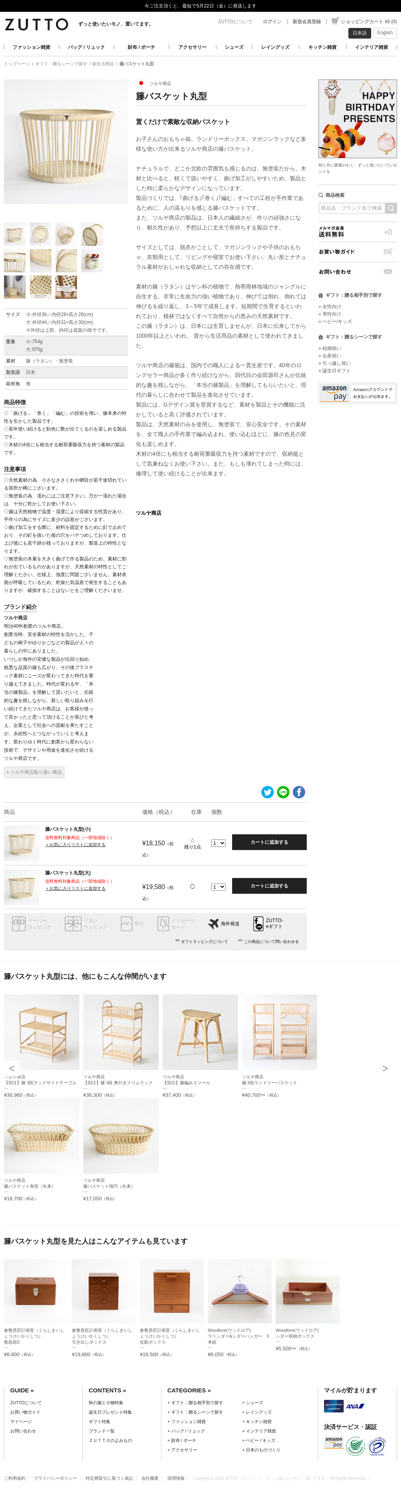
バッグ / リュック (86, 47)
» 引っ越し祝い (335, 363)
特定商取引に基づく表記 (109, 1478)
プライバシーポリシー (55, 1478)
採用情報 (176, 1478)
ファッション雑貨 (31, 47)
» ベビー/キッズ (335, 321)
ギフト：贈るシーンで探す (61, 63)
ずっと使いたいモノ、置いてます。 (116, 24)
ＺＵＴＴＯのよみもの (110, 1440)
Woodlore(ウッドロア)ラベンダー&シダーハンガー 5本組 (238, 1336)
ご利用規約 (15, 1478)
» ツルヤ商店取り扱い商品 (34, 772)
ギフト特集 (99, 1421)
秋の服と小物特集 (106, 1402)
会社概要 (150, 1478)
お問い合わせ (358, 272)
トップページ (17, 63)
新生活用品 (103, 63)
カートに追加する (269, 842)
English (385, 32)
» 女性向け (330, 306)
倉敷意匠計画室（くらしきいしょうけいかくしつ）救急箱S (34, 1336)
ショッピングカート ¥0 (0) (369, 21)
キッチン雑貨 (322, 47)
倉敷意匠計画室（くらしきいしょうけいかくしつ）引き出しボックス (102, 1336)
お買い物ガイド (358, 252)
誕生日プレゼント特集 (110, 1412)
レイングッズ (275, 47)
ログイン (272, 21)
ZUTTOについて (235, 21)
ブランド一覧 (102, 1431)
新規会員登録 (307, 21)
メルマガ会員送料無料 (358, 232)
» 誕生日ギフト (335, 370)
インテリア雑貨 (371, 47)
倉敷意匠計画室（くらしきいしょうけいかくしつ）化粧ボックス (170, 1336)
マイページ (21, 1421)
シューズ (234, 47)
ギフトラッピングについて (204, 941)
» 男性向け (330, 314)
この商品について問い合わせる (271, 941)
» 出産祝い (330, 356)
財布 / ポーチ (141, 47)
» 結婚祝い (330, 348)
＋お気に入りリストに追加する (75, 844)
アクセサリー (192, 47)
